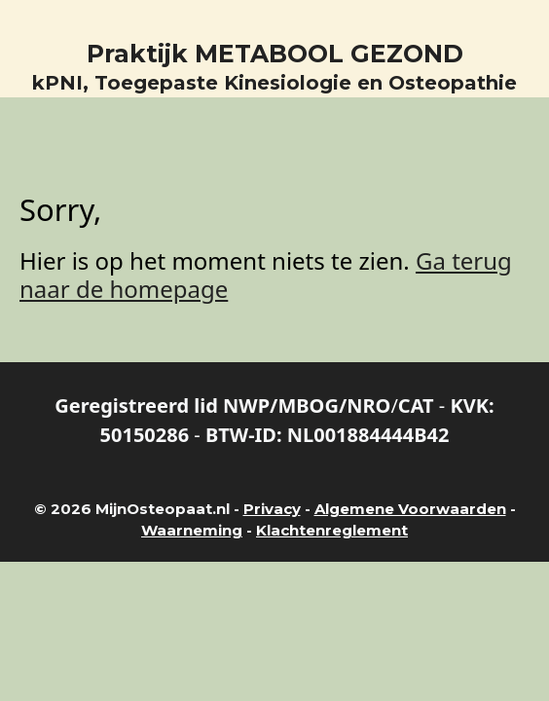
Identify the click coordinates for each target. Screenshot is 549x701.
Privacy (272, 508)
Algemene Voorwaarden (410, 508)
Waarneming (191, 530)
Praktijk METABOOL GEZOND (275, 53)
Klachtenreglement (332, 530)
